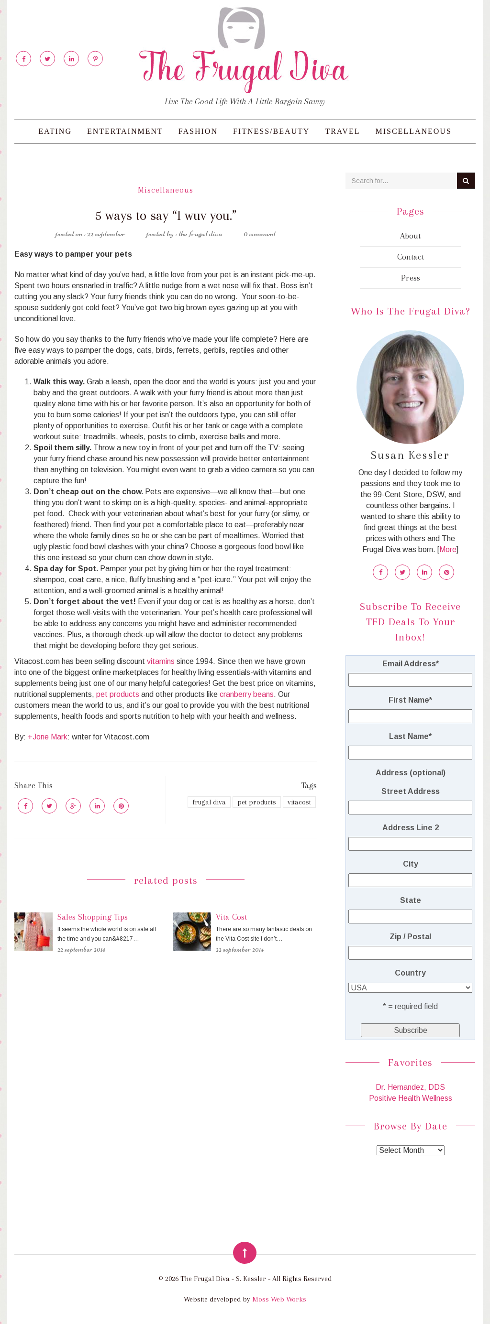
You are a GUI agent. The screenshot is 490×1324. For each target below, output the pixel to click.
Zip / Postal (410, 937)
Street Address (410, 791)
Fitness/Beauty (271, 131)
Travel (342, 131)
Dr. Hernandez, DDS (410, 1087)
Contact (410, 256)
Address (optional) (410, 773)
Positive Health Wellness (410, 1098)
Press (410, 277)
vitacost (299, 802)
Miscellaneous (413, 131)
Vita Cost (231, 917)
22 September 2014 (81, 949)
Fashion (198, 131)
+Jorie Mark (47, 737)
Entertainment (125, 131)
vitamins (161, 661)
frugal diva (209, 802)
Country (410, 973)
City (410, 864)
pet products (117, 694)
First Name (410, 700)
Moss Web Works (279, 1299)
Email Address (410, 664)
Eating (55, 131)
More (448, 549)
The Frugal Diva (200, 233)
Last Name (410, 736)
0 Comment (260, 233)
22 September (106, 233)
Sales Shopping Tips (92, 917)
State (410, 900)
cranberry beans (247, 694)
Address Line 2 (410, 828)
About (410, 235)
